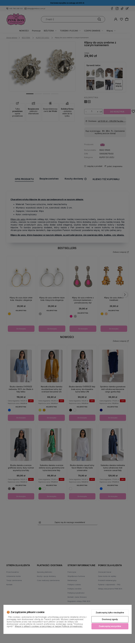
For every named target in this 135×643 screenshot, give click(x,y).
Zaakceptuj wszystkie (110, 626)
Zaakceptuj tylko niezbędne (110, 612)
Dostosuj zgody (110, 619)
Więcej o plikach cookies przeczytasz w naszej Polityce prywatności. (49, 626)
